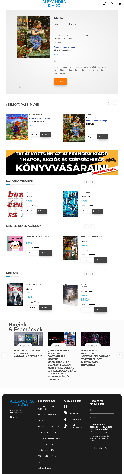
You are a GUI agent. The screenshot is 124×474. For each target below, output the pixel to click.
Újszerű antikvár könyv (62, 35)
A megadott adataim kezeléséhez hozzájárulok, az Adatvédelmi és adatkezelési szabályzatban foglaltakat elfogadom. (100, 436)
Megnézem (35, 134)
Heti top (12, 273)
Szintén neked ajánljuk (24, 226)
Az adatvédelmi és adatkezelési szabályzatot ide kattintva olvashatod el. (101, 426)
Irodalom (76, 35)
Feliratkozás (100, 448)
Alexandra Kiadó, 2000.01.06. (64, 32)
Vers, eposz (86, 35)
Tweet (21, 87)
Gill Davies (58, 29)
